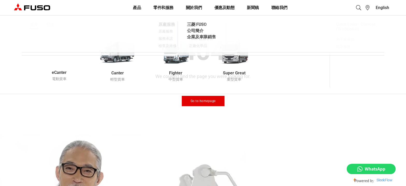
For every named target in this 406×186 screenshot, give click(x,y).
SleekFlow (384, 180)
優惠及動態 (224, 7)
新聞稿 (253, 7)
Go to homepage (203, 101)
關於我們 (194, 7)
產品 (137, 7)
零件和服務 (163, 7)
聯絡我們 (279, 7)
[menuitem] (382, 7)
